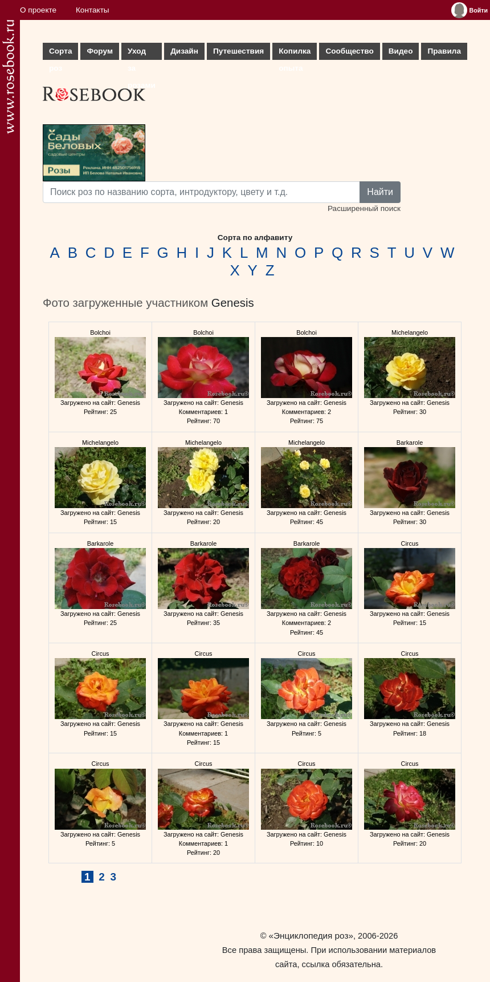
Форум (99, 51)
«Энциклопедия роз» (311, 935)
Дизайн (184, 51)
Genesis (232, 303)
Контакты (92, 10)
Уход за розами (142, 53)
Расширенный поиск (364, 208)
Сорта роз (60, 53)
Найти (380, 192)
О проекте (38, 10)
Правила (444, 51)
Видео (401, 51)
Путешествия (238, 51)
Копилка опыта (295, 53)
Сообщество (349, 51)
